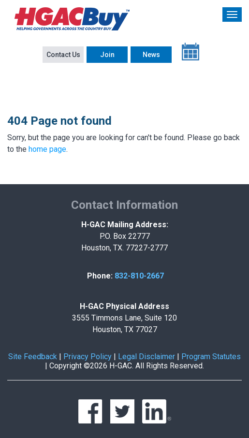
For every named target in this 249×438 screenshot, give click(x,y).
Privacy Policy (87, 356)
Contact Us (63, 54)
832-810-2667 (139, 275)
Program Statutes (211, 356)
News (151, 54)
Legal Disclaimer (146, 356)
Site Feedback (32, 356)
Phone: (100, 275)
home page (47, 149)
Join (107, 54)
